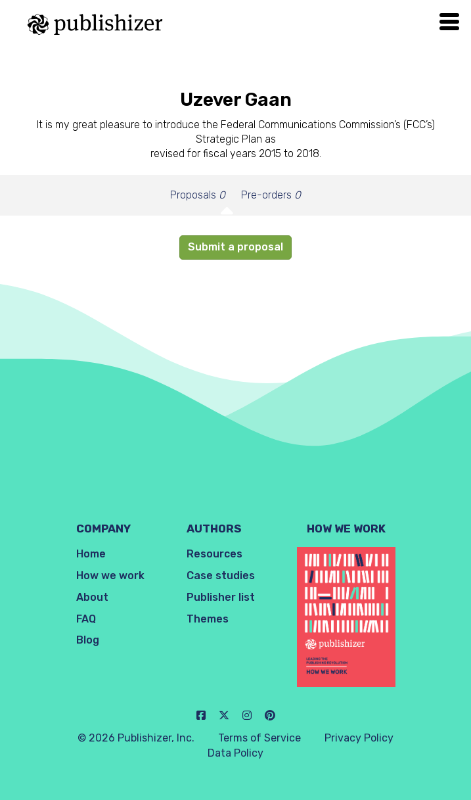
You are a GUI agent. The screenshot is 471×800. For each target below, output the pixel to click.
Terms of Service (259, 738)
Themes (208, 619)
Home (91, 554)
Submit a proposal (235, 247)
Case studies (221, 575)
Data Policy (235, 753)
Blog (87, 640)
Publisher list (221, 597)
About (92, 597)
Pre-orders (271, 195)
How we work (110, 575)
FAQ (86, 619)
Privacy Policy (359, 738)
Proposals (197, 195)
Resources (214, 554)
